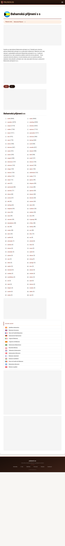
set (8, 280)
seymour (31, 129)
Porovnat (36, 466)
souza (30, 248)
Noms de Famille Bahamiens (15, 333)
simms (9, 143)
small (30, 158)
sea (30, 237)
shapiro (9, 288)
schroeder (9, 241)
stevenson (10, 161)
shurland (9, 270)
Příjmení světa (8, 21)
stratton (31, 212)
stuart (8, 133)
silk (8, 201)
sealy (8, 179)
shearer (31, 194)
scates (9, 230)
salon (30, 205)
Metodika (15, 466)
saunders (9, 122)
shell (30, 154)
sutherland (32, 172)
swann (9, 154)
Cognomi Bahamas (13, 338)
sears (8, 140)
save (8, 259)
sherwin (31, 197)
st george (31, 219)
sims (30, 266)
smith (8, 118)
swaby (31, 176)
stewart (31, 151)
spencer (31, 190)
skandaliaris (10, 223)
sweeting (31, 122)
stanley (31, 226)
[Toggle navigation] (62, 2)
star (8, 226)
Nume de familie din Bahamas (16, 361)
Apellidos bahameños (14, 327)
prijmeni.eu (32, 461)
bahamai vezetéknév (14, 358)
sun (30, 230)
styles (30, 169)
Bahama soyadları (13, 367)
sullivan (9, 176)
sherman (9, 147)
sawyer (9, 125)
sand (30, 280)
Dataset (42, 466)
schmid (31, 241)
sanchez (9, 190)
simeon (9, 248)
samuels (9, 219)
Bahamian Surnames (14, 330)
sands (30, 118)
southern (31, 208)
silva (30, 234)
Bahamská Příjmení (18, 21)
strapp (9, 169)
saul (30, 295)
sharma (31, 284)
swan (8, 215)
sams (8, 234)
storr (8, 136)
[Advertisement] (32, 35)
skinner (31, 255)
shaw (30, 244)
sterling (9, 205)
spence (31, 179)
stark (8, 284)
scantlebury (10, 277)
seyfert (9, 266)
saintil (30, 252)
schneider (9, 252)
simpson (31, 183)
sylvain (9, 255)
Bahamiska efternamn (14, 364)
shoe (30, 215)
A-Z (6, 86)
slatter (31, 291)
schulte (31, 273)
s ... (12, 86)
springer (31, 262)
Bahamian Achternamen (15, 350)
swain (8, 151)
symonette (32, 133)
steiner (31, 277)
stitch (8, 262)
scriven (9, 197)
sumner (31, 201)
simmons (31, 136)
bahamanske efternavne (14, 353)
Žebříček (28, 466)
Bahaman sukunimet (14, 356)
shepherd (9, 208)
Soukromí (50, 466)
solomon (9, 165)
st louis (31, 187)
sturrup (31, 140)
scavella (31, 147)
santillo (9, 237)
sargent (9, 158)
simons (31, 161)
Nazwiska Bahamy (13, 347)
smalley (9, 273)
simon (9, 212)
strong (31, 259)
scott (30, 143)
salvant (31, 270)
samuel (31, 165)
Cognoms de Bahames (14, 341)
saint (8, 183)
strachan (31, 125)
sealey (9, 295)
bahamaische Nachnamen (15, 335)
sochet (9, 291)
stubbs (9, 129)
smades (31, 288)
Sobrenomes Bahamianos (15, 345)
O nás (22, 466)
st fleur (31, 223)
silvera (9, 194)
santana (9, 244)
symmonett (10, 187)
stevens (9, 172)
